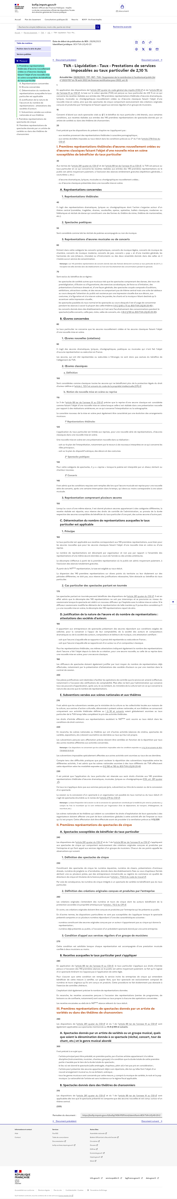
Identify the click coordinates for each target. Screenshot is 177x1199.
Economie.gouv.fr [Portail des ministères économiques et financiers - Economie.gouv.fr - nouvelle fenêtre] (96, 1153)
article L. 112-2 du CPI (114, 904)
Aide (16, 1133)
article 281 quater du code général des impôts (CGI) (115, 90)
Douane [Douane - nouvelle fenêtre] (93, 1145)
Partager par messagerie (157, 49)
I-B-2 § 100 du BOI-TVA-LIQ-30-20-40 (139, 312)
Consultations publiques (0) (56, 19)
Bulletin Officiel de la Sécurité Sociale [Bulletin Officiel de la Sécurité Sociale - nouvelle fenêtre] (103, 1137)
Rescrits (75, 19)
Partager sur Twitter (143, 49)
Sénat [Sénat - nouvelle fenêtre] (92, 1161)
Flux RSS (55, 1133)
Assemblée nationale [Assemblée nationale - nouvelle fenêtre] (97, 1133)
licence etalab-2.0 (65, 1196)
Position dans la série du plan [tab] (29, 48)
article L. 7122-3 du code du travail (127, 876)
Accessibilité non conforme (25, 1190)
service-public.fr (113, 1178)
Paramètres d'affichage (98, 1190)
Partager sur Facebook (136, 49)
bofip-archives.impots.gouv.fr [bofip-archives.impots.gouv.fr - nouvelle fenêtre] (62, 1145)
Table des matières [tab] (24, 43)
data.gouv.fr (151, 1178)
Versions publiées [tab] (24, 54)
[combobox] (56, 27)
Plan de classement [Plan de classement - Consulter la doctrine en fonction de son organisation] (33, 19)
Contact (18, 1137)
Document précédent (65, 59)
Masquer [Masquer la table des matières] (23, 60)
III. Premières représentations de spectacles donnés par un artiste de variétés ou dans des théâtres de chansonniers (33, 130)
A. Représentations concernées (34, 83)
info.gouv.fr (95, 1178)
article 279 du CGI (109, 797)
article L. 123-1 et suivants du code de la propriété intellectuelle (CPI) (107, 386)
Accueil (18, 19)
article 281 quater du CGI (84, 165)
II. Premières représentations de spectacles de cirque (31, 120)
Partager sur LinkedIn (150, 49)
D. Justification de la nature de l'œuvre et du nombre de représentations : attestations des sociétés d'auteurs (35, 104)
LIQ (49, 33)
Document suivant (150, 59)
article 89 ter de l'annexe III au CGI (122, 165)
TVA (42, 33)
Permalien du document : (64, 1115)
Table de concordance (60, 1137)
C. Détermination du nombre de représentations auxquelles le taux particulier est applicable (35, 93)
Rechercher (97, 27)
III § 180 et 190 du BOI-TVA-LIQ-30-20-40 (122, 766)
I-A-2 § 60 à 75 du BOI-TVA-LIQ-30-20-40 (133, 305)
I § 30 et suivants (115, 711)
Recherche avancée (122, 26)
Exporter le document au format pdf (136, 42)
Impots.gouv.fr (95, 1157)
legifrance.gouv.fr (132, 1178)
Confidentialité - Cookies (75, 1190)
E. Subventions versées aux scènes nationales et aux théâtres (35, 113)
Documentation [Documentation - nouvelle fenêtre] (58, 1141)
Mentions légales (44, 1190)
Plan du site (58, 1190)
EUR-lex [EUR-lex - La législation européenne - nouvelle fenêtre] (92, 1149)
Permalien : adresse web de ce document (150, 42)
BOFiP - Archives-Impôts (92, 19)
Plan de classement (30, 33)
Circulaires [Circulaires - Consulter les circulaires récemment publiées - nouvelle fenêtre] (93, 1141)
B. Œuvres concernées (29, 86)
